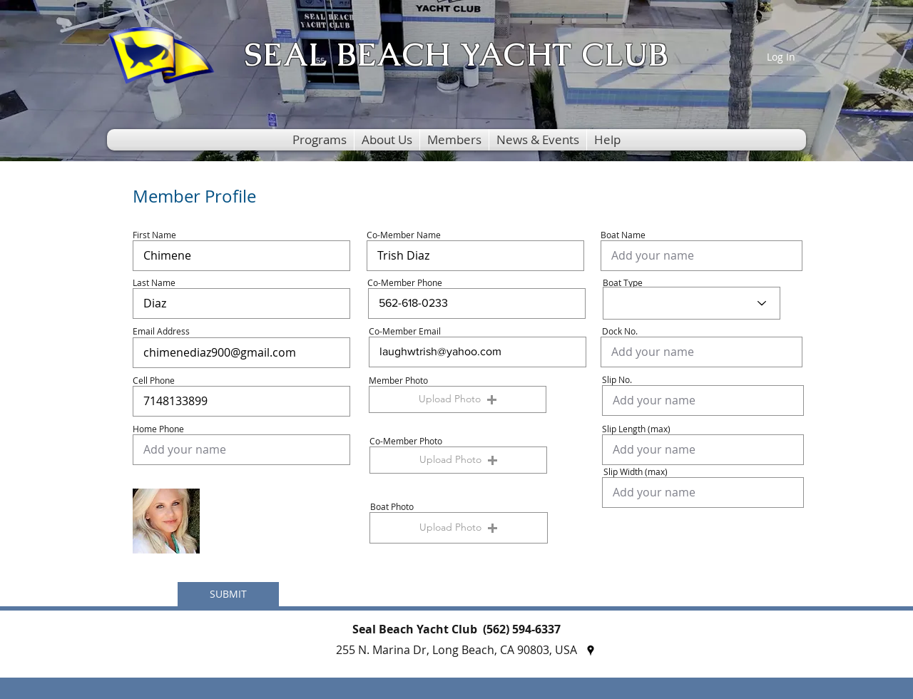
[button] (319, 139)
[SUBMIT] (228, 594)
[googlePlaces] (590, 650)
